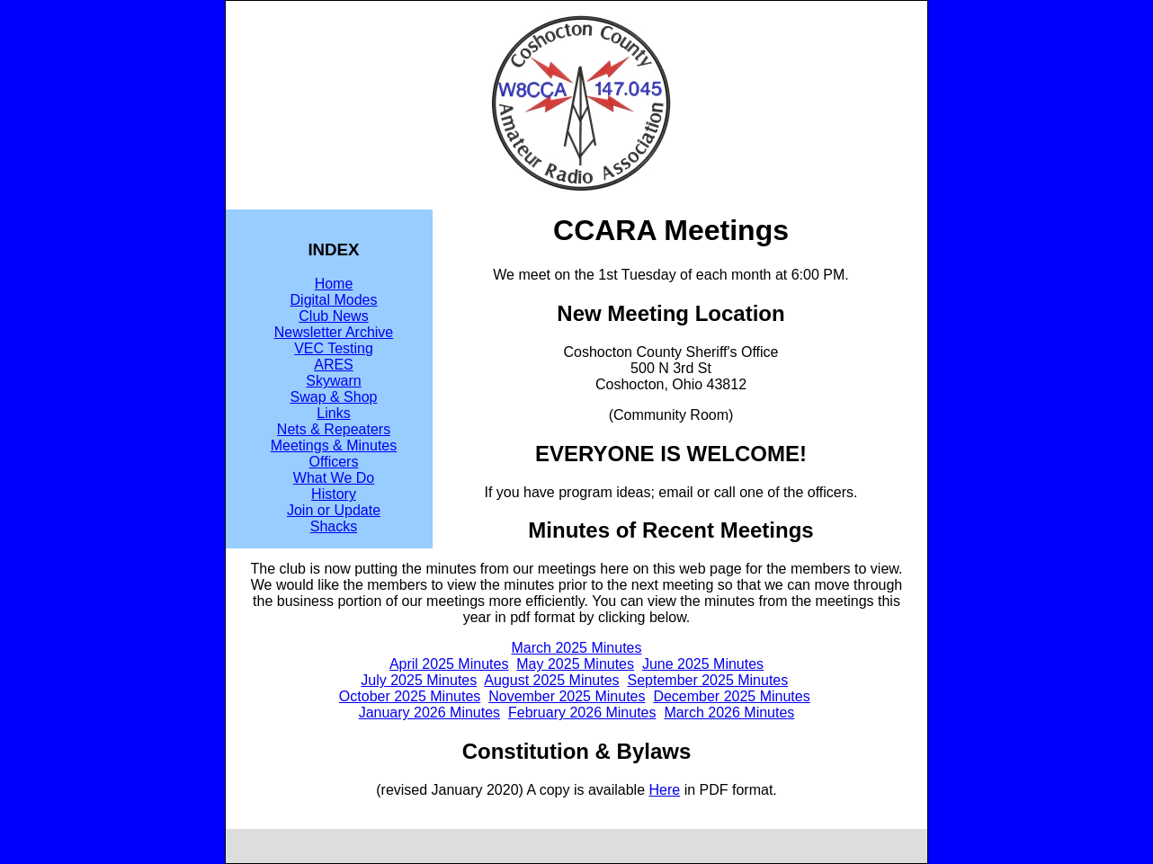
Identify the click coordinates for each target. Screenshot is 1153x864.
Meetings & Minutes (334, 445)
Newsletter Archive (334, 332)
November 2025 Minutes (566, 696)
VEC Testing (333, 348)
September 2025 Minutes (707, 680)
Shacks (333, 526)
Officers (334, 461)
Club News (333, 316)
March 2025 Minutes (577, 647)
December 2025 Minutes (731, 696)
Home (334, 283)
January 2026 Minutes (429, 712)
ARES (333, 364)
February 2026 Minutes (582, 712)
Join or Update (333, 510)
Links (333, 413)
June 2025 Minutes (703, 664)
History (333, 494)
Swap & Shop (334, 397)
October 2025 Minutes (409, 696)
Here (665, 789)
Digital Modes (334, 299)
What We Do (333, 477)
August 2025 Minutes (551, 680)
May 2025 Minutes (575, 664)
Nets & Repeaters (333, 429)
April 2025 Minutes (449, 664)
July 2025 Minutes (419, 680)
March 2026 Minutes (729, 712)
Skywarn (333, 380)
